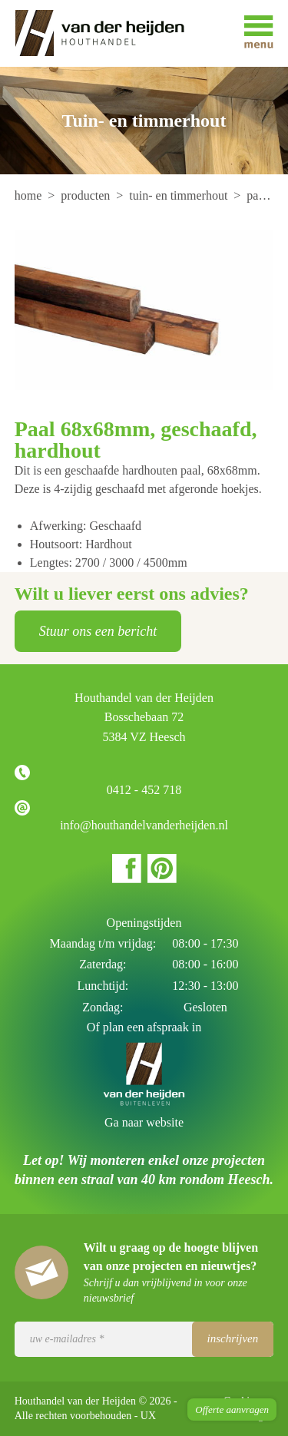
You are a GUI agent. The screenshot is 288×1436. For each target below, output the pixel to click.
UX (148, 1415)
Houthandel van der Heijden (111, 33)
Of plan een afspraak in (144, 1027)
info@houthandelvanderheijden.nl (144, 825)
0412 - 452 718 (144, 789)
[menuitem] (30, 195)
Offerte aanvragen (232, 1409)
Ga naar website (144, 1122)
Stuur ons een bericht (98, 631)
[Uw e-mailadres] (144, 1339)
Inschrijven (233, 1338)
